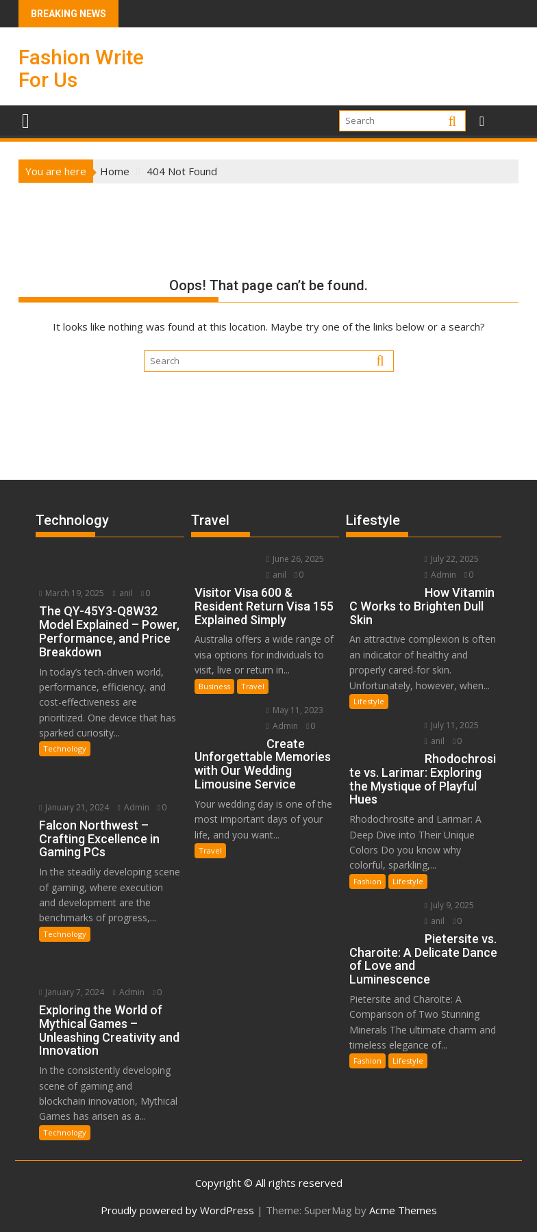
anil (122, 593)
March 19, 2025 (71, 593)
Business (214, 686)
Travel (252, 686)
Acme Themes (403, 1209)
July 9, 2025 (448, 905)
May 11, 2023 (293, 710)
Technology (64, 748)
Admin (133, 806)
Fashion (367, 881)
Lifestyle (368, 701)
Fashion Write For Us (81, 68)
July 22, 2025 (450, 559)
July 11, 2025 (450, 725)
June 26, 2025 (294, 559)
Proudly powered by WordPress (177, 1209)
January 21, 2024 (74, 806)
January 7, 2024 (71, 991)
